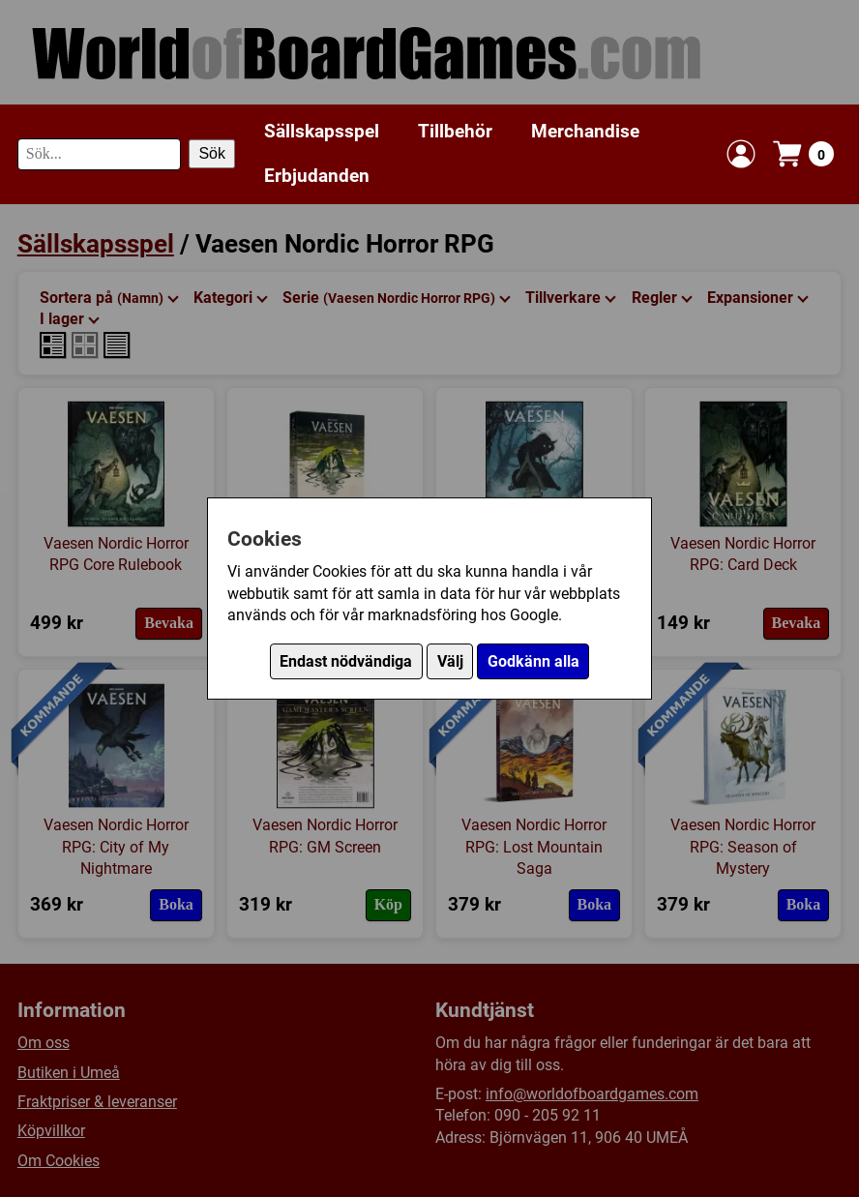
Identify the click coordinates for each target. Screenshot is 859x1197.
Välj (450, 661)
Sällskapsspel (321, 131)
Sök (211, 153)
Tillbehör (455, 131)
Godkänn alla (533, 661)
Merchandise (585, 131)
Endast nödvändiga (346, 661)
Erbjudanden (317, 176)
